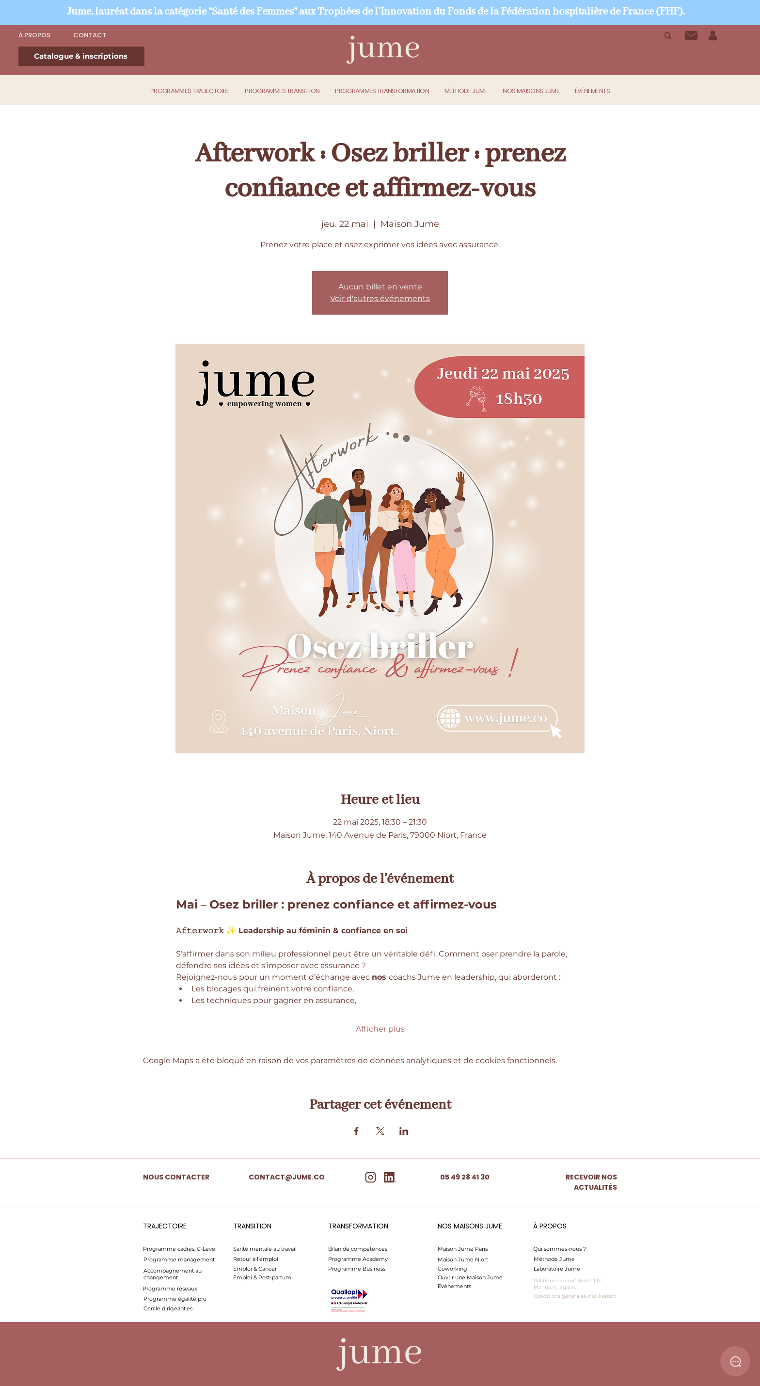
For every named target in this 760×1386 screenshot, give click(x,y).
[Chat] (735, 1361)
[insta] (371, 1177)
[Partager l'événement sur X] (380, 1131)
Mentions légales (555, 1287)
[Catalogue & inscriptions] (81, 56)
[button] (189, 91)
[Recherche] (668, 36)
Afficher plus (380, 1029)
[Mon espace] (712, 35)
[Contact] (691, 35)
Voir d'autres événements (380, 298)
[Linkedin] (389, 1177)
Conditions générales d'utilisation (575, 1296)
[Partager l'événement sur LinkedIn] (404, 1131)
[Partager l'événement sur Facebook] (356, 1131)
